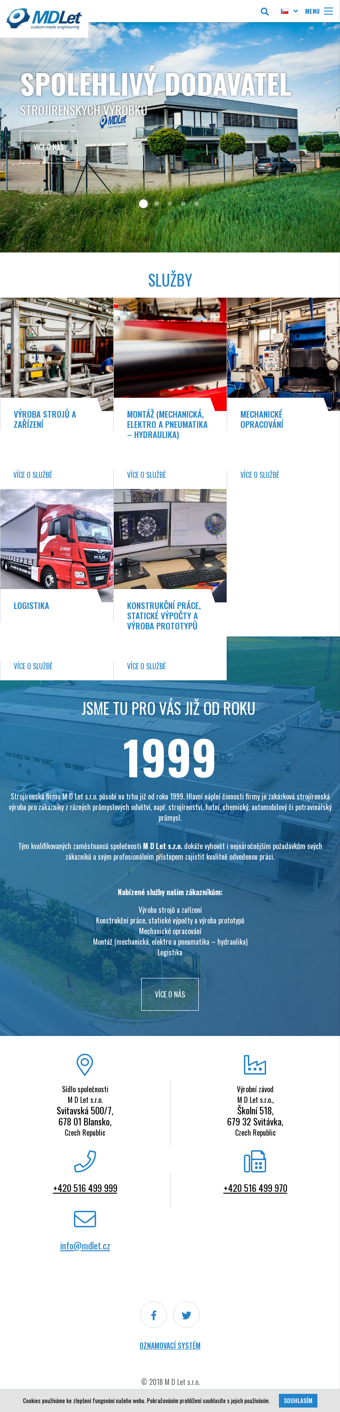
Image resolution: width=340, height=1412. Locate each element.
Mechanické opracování (261, 419)
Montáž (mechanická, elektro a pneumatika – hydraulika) (167, 424)
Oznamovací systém (170, 1345)
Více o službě (32, 474)
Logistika (31, 605)
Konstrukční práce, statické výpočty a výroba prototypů (164, 615)
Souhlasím (298, 1400)
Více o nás (49, 147)
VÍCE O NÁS (170, 994)
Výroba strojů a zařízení (45, 419)
